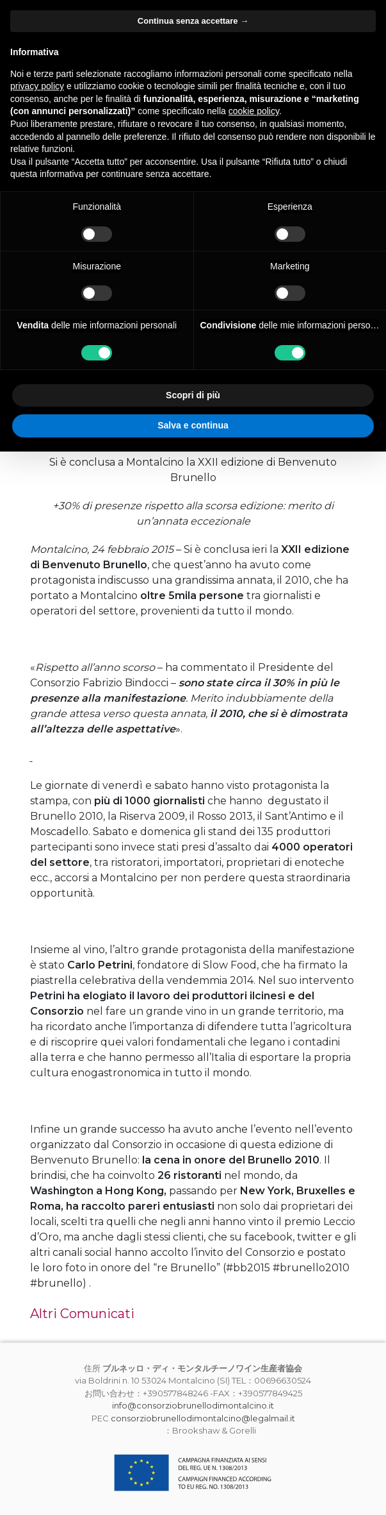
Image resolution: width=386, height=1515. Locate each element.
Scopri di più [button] (193, 395)
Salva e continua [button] (192, 425)
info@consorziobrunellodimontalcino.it (193, 1405)
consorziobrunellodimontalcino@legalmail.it (203, 1418)
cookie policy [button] (254, 111)
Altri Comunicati (82, 1313)
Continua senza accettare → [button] (193, 21)
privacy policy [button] (37, 86)
